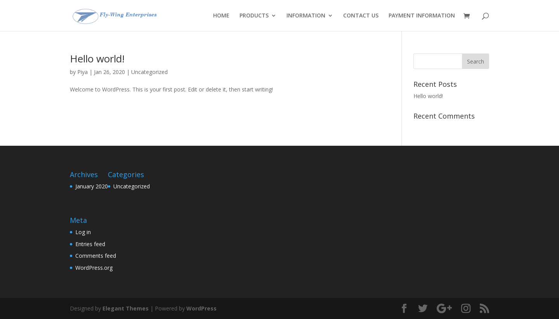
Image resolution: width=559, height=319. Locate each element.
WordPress (201, 308)
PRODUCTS (254, 16)
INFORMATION (305, 16)
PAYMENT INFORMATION (422, 16)
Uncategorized (149, 72)
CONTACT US (360, 16)
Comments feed (95, 255)
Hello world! (97, 59)
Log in (83, 232)
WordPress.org (94, 267)
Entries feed (90, 244)
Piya (82, 72)
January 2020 (91, 186)
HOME (221, 16)
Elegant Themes (125, 308)
